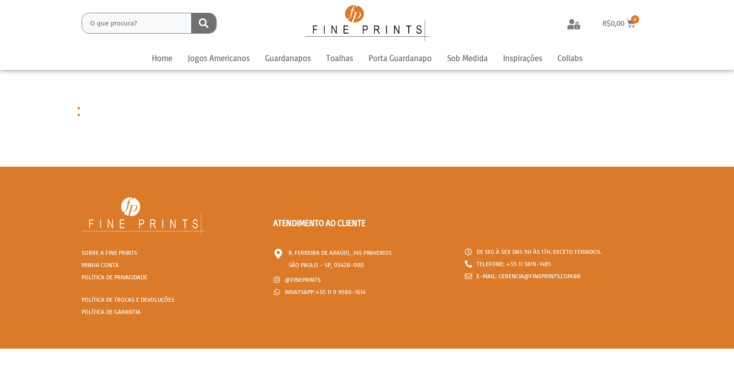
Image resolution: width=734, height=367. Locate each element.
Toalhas (339, 58)
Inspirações (522, 58)
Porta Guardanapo (400, 58)
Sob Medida (467, 58)
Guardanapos (288, 58)
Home (162, 58)
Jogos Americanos (219, 58)
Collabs (570, 58)
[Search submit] (203, 23)
